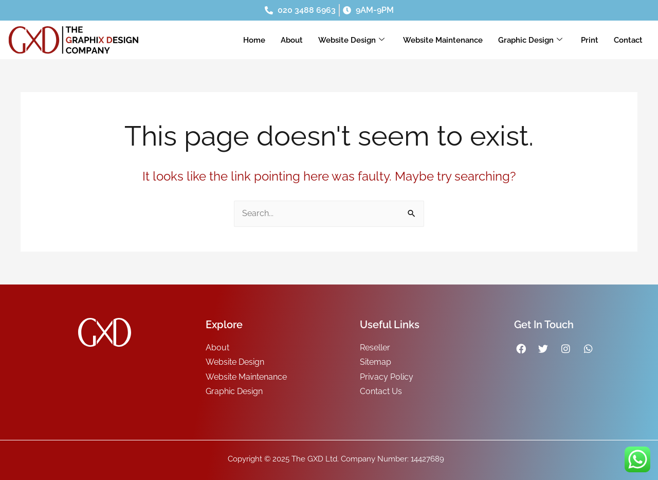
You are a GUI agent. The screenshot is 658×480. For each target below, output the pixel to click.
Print (589, 40)
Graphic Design (530, 40)
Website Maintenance (443, 40)
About (292, 40)
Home (254, 40)
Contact (628, 40)
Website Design (351, 40)
